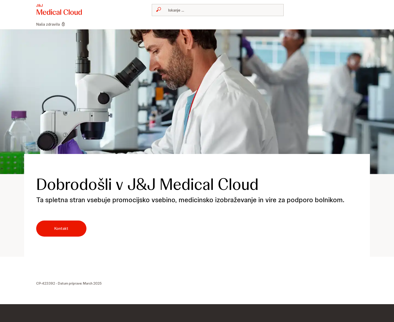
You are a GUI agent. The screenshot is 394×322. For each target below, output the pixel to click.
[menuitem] (53, 24)
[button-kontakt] (61, 229)
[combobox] (218, 10)
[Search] (220, 10)
